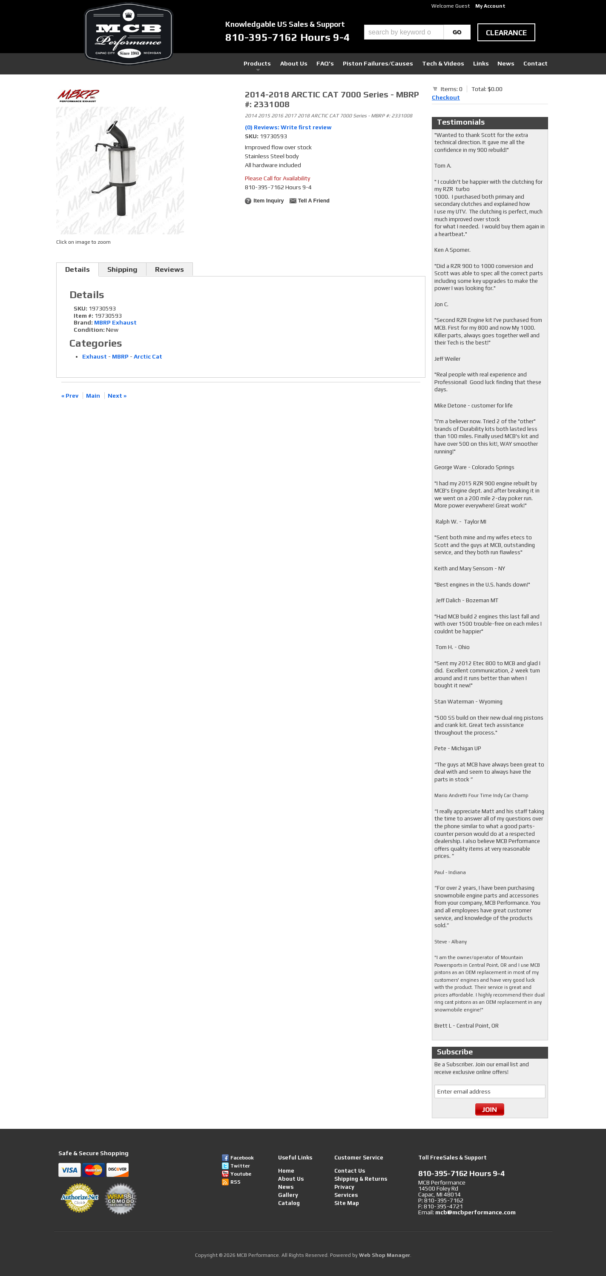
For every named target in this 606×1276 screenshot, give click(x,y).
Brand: (83, 322)
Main (93, 395)
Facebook (242, 1158)
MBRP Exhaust (115, 322)
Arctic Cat (148, 356)
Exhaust (94, 356)
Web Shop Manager (384, 1255)
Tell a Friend (314, 201)
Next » (117, 395)
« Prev (69, 395)
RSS (235, 1182)
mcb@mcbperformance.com (475, 1212)
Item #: (84, 315)
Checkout (446, 97)
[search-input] (404, 32)
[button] (417, 32)
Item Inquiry (268, 201)
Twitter (240, 1166)
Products (264, 63)
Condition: (89, 329)
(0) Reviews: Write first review (288, 127)
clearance (506, 32)
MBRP (120, 356)
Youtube (240, 1174)
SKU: (252, 136)
